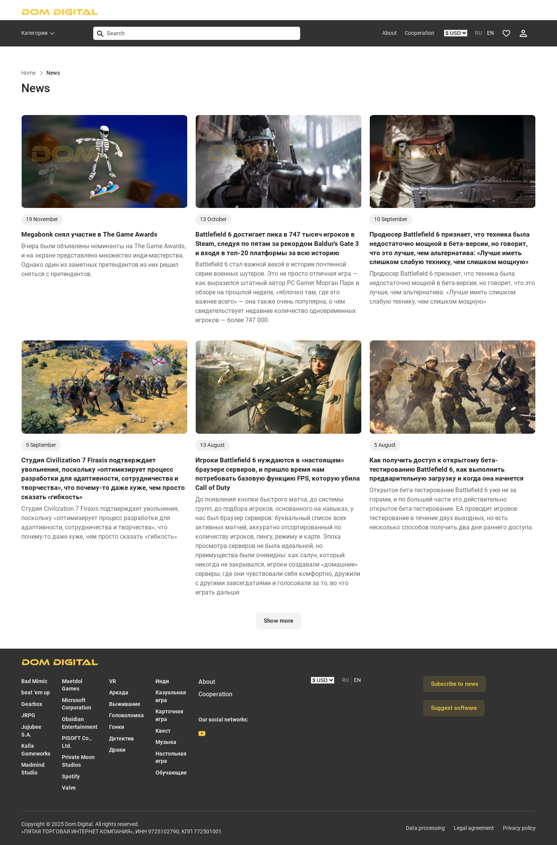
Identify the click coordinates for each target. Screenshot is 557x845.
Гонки (116, 727)
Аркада (118, 692)
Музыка (165, 742)
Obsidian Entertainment (79, 723)
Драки (117, 750)
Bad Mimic (34, 681)
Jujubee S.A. (31, 731)
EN (490, 33)
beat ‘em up (35, 692)
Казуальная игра (170, 696)
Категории (34, 33)
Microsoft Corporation (76, 704)
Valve (69, 788)
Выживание (124, 704)
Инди (162, 681)
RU (478, 33)
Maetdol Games (72, 685)
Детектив (121, 738)
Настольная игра (170, 757)
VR (112, 681)
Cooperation (419, 33)
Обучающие (171, 772)
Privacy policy (519, 828)
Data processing (425, 828)
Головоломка (126, 715)
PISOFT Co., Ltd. (76, 742)
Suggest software (454, 707)
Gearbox (31, 704)
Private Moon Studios (78, 761)
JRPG (28, 715)
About (389, 33)
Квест (163, 731)
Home (32, 73)
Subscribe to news (454, 683)
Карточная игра (169, 715)
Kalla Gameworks (35, 750)
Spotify (71, 776)
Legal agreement (474, 828)
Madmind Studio (32, 769)
